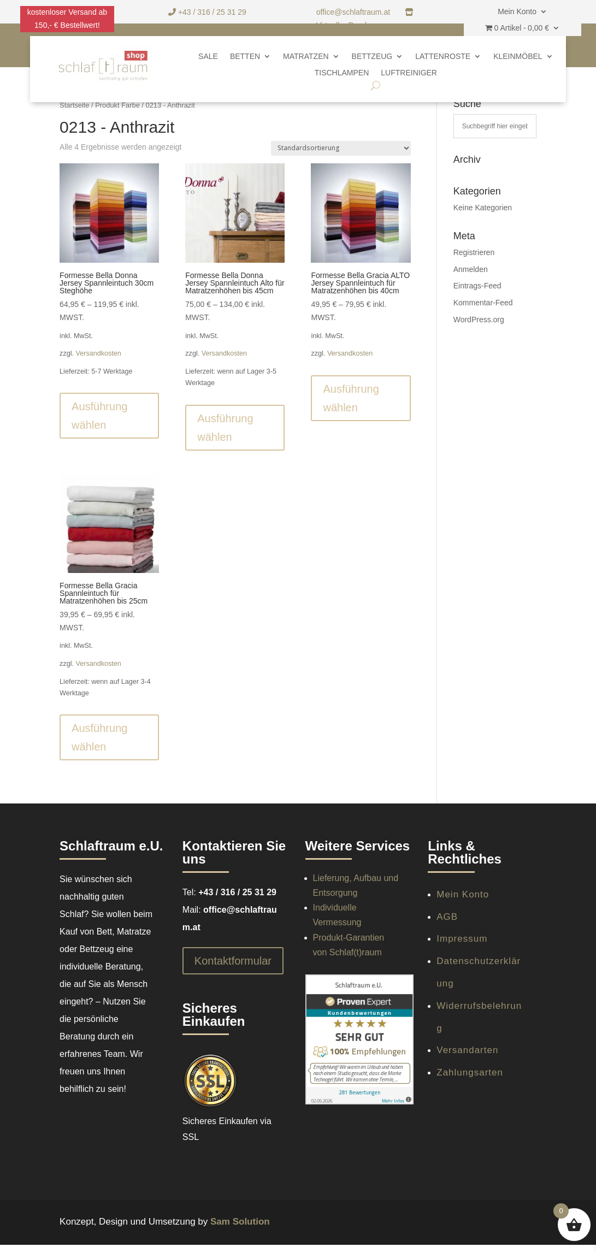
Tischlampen (342, 73)
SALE (208, 56)
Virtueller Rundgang (350, 25)
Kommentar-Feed (483, 302)
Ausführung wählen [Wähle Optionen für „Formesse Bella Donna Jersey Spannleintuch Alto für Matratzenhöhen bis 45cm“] (225, 427)
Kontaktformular (233, 961)
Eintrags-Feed (477, 285)
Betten (245, 56)
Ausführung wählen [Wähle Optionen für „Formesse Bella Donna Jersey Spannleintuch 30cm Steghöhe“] (99, 415)
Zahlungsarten (469, 1072)
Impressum (461, 938)
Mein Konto (517, 12)
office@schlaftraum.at (354, 12)
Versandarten (467, 1050)
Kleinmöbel (517, 56)
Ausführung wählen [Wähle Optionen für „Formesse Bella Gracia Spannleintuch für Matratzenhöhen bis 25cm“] (99, 737)
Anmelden (470, 269)
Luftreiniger (409, 73)
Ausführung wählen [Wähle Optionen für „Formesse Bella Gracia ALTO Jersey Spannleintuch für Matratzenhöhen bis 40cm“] (351, 398)
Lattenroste (442, 56)
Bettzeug (372, 56)
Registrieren (473, 252)
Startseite (74, 105)
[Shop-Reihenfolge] (341, 148)
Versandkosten (98, 353)
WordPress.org (478, 319)
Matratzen (305, 56)
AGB (447, 917)
